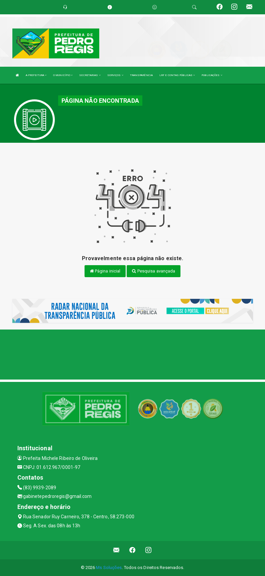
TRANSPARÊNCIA (141, 75)
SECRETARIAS (89, 75)
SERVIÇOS (115, 75)
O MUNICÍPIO (63, 75)
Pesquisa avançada (153, 270)
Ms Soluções (109, 567)
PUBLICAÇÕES (212, 75)
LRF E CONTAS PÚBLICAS (177, 75)
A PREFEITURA (36, 75)
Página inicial (105, 270)
